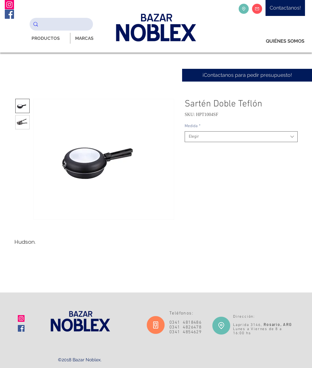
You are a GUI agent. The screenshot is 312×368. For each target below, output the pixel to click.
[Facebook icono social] (21, 328)
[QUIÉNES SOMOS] (285, 41)
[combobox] (241, 136)
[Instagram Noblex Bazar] (9, 4)
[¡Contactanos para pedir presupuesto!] (247, 75)
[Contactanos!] (285, 8)
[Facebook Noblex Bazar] (9, 14)
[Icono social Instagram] (21, 318)
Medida (193, 126)
